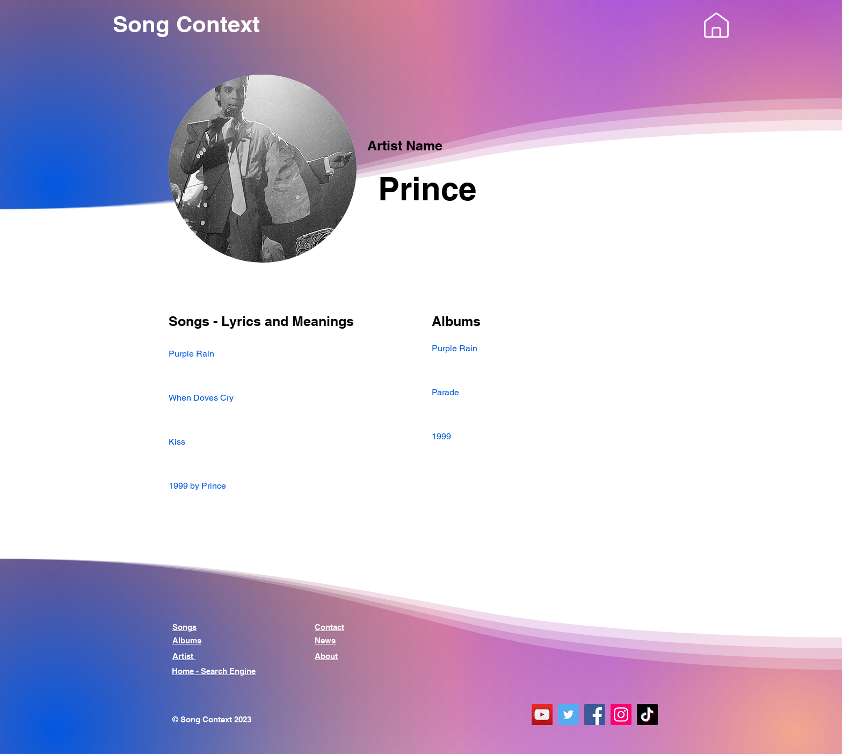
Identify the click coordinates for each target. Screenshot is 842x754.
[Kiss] (289, 442)
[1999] (552, 436)
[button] (716, 25)
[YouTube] (542, 714)
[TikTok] (647, 714)
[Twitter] (568, 714)
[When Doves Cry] (289, 398)
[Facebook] (594, 714)
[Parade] (552, 392)
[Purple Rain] (289, 354)
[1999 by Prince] (289, 486)
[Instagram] (621, 714)
